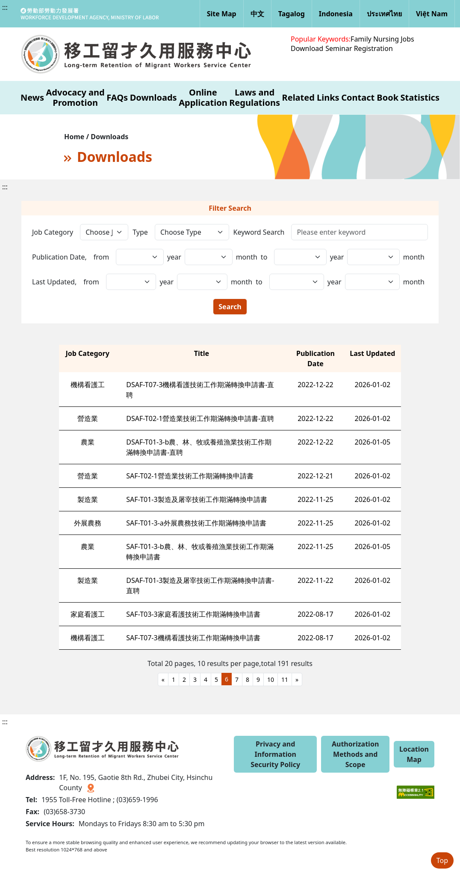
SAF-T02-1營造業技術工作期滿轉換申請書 (189, 476)
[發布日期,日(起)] (300, 257)
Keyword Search (259, 232)
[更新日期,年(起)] (131, 282)
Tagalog (291, 13)
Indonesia (336, 13)
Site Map (221, 13)
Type (140, 232)
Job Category (52, 232)
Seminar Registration (359, 48)
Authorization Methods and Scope (355, 754)
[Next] (297, 679)
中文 (257, 13)
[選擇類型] (192, 232)
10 (270, 679)
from (101, 257)
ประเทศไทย (384, 13)
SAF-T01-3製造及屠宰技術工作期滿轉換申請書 (196, 499)
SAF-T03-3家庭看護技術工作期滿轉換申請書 (193, 614)
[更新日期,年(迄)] (202, 282)
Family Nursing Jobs (382, 39)
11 (284, 679)
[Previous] (163, 679)
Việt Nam (432, 13)
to (264, 257)
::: (5, 7)
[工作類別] (104, 232)
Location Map (414, 754)
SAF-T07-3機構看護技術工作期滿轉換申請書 (193, 637)
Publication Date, (59, 257)
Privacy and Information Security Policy (275, 754)
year (174, 257)
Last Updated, (54, 282)
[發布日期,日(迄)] (373, 257)
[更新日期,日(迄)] (372, 282)
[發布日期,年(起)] (140, 257)
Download (307, 48)
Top (442, 860)
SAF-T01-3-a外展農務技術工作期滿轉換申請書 (196, 523)
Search (229, 306)
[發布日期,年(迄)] (209, 257)
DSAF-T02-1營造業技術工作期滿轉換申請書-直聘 (200, 418)
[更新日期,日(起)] (296, 282)
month (246, 257)
